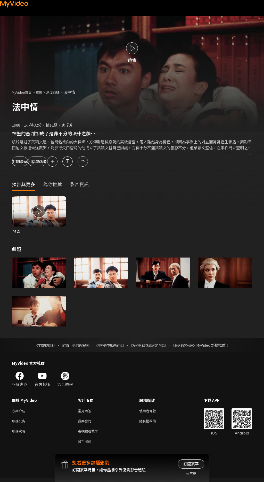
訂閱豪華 (26, 161)
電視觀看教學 (89, 433)
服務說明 (19, 433)
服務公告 (19, 422)
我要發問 (85, 422)
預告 (17, 231)
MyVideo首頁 (23, 92)
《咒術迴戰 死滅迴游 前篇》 (153, 345)
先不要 (191, 473)
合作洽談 (85, 444)
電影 (43, 92)
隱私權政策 (152, 422)
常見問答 (85, 411)
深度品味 (58, 92)
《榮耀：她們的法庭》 (70, 345)
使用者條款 (152, 411)
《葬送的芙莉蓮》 (193, 345)
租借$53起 (60, 161)
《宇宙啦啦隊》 (35, 345)
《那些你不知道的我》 (109, 345)
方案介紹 (19, 411)
